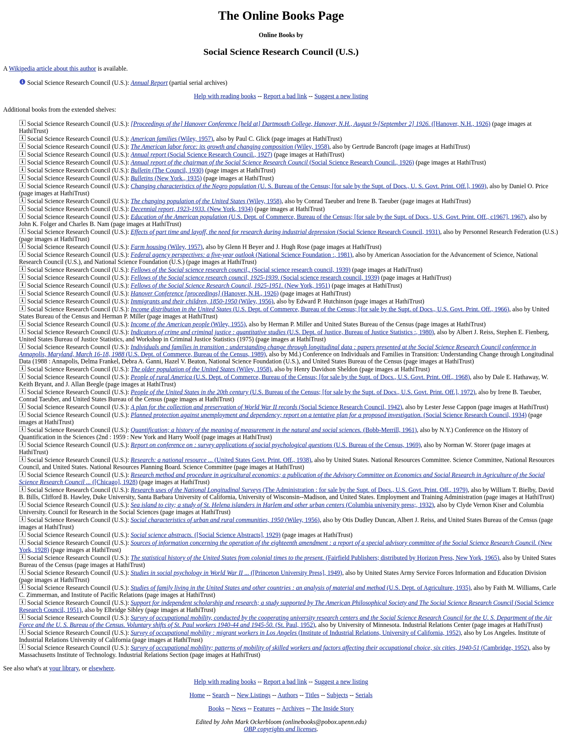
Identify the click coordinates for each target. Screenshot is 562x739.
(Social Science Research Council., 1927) (201, 154)
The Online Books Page (281, 15)
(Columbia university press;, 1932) (282, 504)
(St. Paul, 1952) (285, 621)
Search (221, 695)
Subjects (337, 695)
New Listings (254, 695)
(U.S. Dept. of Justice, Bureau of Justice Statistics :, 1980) (282, 332)
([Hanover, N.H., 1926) (311, 123)
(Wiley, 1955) (188, 324)
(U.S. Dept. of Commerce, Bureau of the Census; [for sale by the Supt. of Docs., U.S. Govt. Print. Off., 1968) (300, 377)
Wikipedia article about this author (52, 68)
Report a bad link (285, 96)
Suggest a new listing (341, 96)
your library (64, 668)
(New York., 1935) (166, 178)
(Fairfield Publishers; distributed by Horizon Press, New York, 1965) (315, 557)
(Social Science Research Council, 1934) (329, 415)
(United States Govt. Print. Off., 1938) (221, 459)
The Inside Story (333, 708)
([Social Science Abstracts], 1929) (206, 534)
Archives (293, 708)
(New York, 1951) (230, 285)
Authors (287, 695)
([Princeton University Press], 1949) (236, 572)
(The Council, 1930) (167, 170)
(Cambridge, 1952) (330, 647)
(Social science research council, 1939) (241, 269)
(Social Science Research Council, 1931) (285, 231)
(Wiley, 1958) (230, 146)
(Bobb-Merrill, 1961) (274, 430)
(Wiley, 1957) (172, 138)
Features (264, 708)
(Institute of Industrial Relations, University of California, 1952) (296, 632)
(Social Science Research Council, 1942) (266, 407)
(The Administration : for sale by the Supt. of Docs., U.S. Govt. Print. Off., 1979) (299, 489)
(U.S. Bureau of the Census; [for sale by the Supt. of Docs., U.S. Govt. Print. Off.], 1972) (303, 392)
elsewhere (101, 668)
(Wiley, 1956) (202, 301)
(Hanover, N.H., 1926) (205, 293)
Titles (312, 695)
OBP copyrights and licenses (280, 729)
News (239, 708)
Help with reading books (225, 96)
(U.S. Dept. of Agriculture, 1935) (301, 587)
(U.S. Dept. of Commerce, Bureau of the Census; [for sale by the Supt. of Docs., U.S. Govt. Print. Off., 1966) (320, 309)
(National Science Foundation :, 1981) (241, 254)
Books (216, 708)
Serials (364, 695)
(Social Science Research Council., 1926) (272, 162)
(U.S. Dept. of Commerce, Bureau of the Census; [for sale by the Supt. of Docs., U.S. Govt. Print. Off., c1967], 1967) (328, 216)
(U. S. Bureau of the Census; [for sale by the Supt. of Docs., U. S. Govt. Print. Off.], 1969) (309, 186)
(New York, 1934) (192, 209)
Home (197, 695)
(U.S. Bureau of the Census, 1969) (276, 445)
